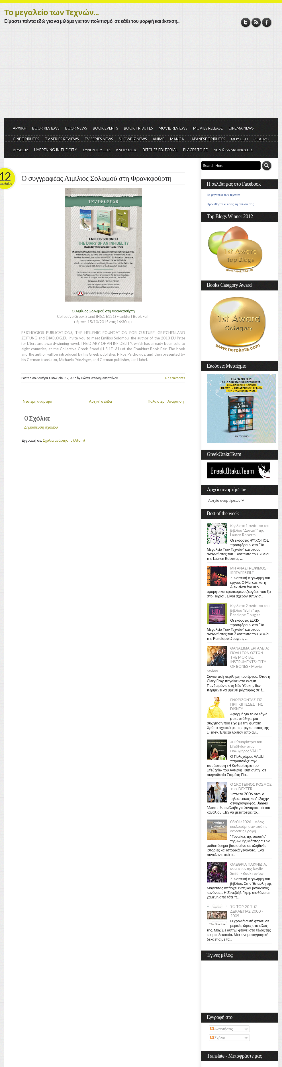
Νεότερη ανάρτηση (38, 401)
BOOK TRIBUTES (138, 128)
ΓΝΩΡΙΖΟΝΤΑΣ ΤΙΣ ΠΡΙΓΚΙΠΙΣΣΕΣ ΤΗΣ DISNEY (246, 704)
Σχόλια (217, 1037)
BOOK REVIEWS (46, 128)
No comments (175, 378)
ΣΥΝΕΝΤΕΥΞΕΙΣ (97, 150)
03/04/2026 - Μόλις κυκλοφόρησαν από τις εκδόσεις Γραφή (248, 826)
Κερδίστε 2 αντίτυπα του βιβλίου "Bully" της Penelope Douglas (249, 610)
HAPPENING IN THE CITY (55, 150)
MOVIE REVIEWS (173, 128)
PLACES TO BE (195, 150)
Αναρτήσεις (221, 1029)
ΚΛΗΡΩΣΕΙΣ (126, 150)
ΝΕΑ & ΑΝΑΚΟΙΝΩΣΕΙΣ (233, 150)
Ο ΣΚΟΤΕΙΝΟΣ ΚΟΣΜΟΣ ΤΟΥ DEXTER (251, 786)
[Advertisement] (141, 75)
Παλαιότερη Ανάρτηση (166, 401)
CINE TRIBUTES (26, 139)
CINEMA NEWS (241, 128)
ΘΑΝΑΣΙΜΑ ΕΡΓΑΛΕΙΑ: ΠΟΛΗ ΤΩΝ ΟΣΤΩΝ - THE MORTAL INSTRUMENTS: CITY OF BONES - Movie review (238, 659)
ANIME (158, 139)
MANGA (177, 139)
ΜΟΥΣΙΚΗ (239, 139)
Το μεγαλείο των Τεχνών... (51, 12)
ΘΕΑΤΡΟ (261, 139)
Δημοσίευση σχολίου (41, 427)
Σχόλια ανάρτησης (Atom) (64, 440)
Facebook (266, 22)
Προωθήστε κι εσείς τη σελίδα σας (230, 204)
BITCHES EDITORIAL (160, 150)
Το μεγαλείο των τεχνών (223, 194)
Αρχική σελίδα (100, 401)
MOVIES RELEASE (208, 128)
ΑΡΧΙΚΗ (19, 128)
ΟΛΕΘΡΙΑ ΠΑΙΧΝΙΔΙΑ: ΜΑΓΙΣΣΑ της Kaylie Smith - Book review (248, 869)
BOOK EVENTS (105, 128)
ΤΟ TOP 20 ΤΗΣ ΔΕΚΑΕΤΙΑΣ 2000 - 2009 (246, 911)
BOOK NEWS (76, 128)
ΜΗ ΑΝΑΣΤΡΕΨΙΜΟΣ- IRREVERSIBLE (249, 570)
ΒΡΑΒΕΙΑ (20, 150)
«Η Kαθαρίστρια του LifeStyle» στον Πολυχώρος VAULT (246, 746)
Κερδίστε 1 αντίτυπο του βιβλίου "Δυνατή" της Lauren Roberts (249, 530)
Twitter (245, 22)
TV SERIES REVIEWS (62, 139)
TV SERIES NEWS (99, 139)
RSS (256, 22)
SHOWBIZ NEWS (133, 139)
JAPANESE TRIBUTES (207, 139)
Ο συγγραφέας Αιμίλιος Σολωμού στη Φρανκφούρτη (96, 178)
